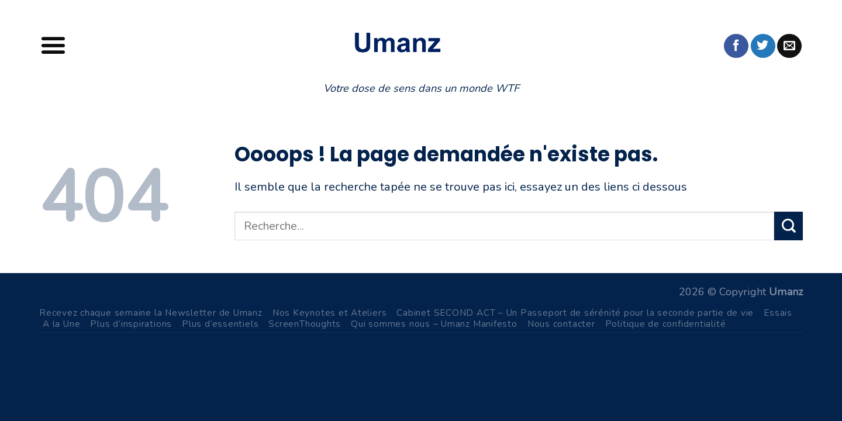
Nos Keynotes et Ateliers (329, 312)
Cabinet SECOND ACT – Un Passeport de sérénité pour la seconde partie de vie (575, 312)
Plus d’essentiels (220, 324)
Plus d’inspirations (131, 324)
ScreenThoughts (304, 324)
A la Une (61, 324)
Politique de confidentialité (665, 324)
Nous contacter (561, 324)
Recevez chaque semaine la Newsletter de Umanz (151, 312)
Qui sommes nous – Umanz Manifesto (434, 324)
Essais (778, 312)
